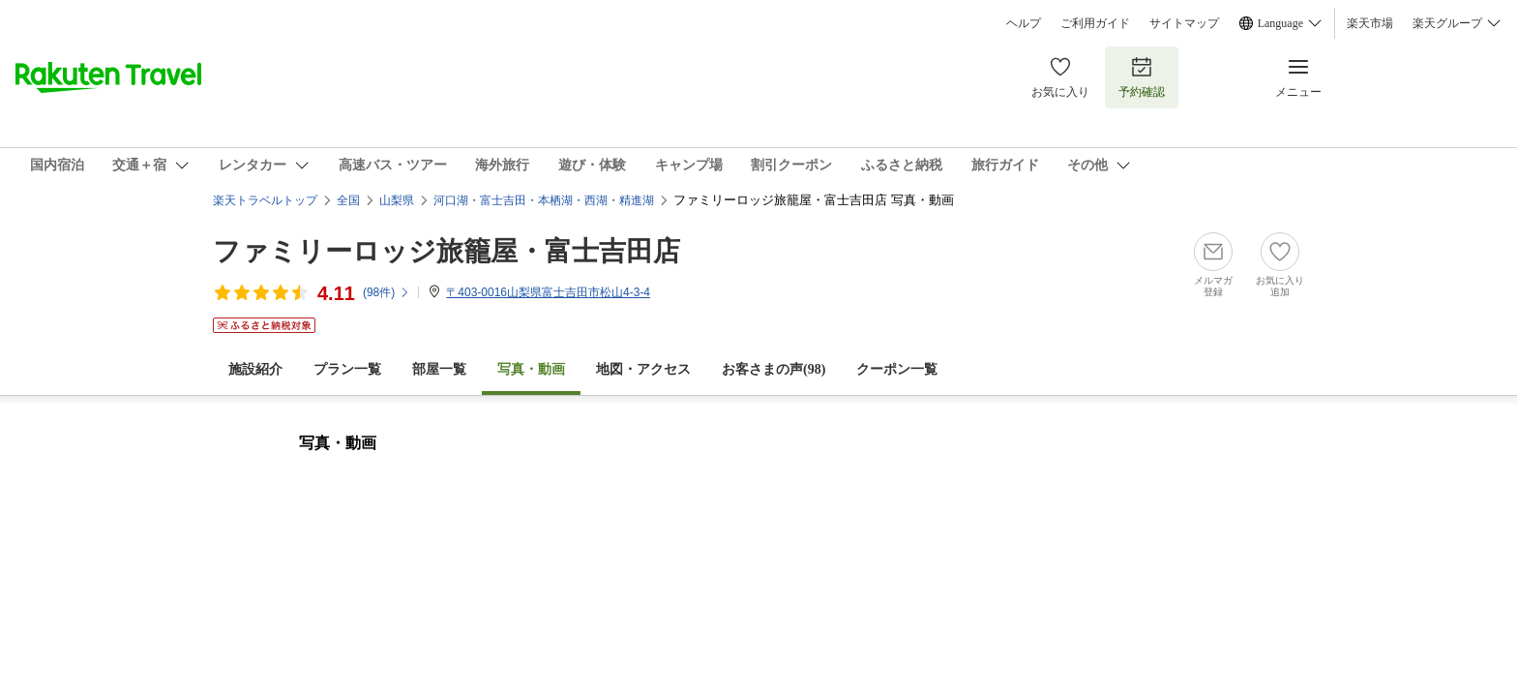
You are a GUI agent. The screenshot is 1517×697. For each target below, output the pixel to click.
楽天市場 (1370, 23)
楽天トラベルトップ (265, 200)
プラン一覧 (347, 369)
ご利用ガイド (1095, 23)
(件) (386, 292)
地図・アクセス (643, 369)
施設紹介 (255, 369)
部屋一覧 (439, 369)
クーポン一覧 (896, 369)
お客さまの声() (773, 369)
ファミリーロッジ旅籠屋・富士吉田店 (446, 251)
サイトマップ (1184, 23)
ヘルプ (1023, 23)
